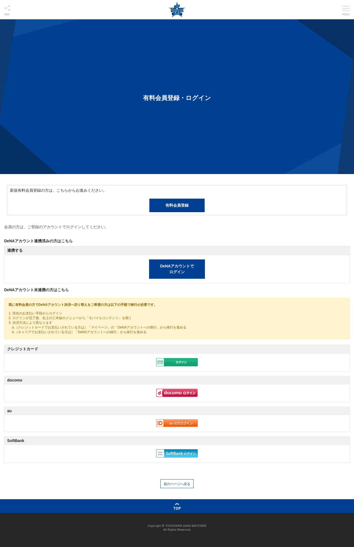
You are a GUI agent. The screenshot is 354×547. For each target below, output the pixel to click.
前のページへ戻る (177, 484)
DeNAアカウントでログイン (177, 269)
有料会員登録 (177, 205)
